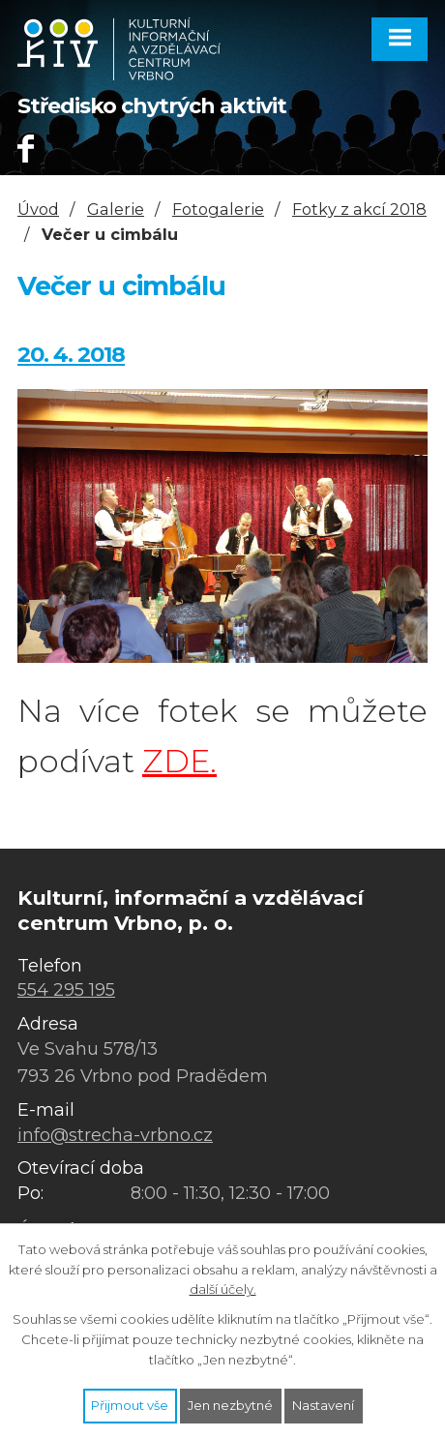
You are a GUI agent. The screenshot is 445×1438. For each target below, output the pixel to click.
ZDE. (179, 761)
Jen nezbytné (230, 1405)
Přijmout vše (129, 1405)
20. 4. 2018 (71, 354)
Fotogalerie (218, 209)
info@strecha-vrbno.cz (115, 1135)
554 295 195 (66, 990)
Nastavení (323, 1405)
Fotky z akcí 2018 (359, 209)
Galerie (115, 209)
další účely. (223, 1289)
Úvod (38, 209)
